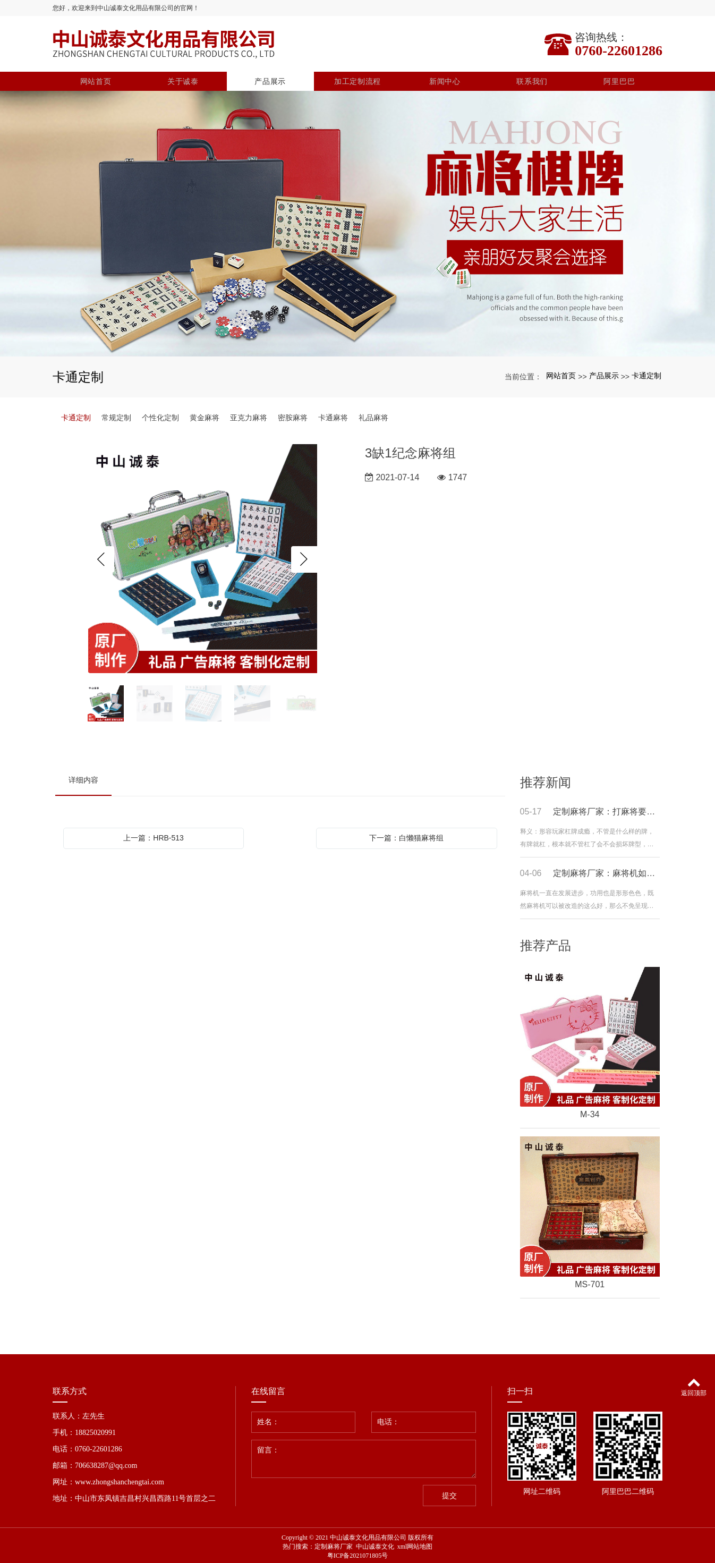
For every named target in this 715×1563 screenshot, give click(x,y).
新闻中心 (445, 78)
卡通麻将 (333, 415)
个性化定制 (160, 415)
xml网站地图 (415, 1544)
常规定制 (116, 415)
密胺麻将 (293, 415)
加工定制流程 (357, 78)
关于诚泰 (183, 78)
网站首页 (96, 78)
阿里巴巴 (619, 78)
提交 (449, 1493)
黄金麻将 (204, 415)
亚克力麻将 (248, 415)
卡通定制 (646, 373)
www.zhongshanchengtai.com (119, 1479)
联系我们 (532, 78)
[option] (203, 556)
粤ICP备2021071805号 (357, 1553)
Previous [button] (101, 556)
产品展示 (270, 78)
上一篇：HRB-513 (153, 835)
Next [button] (304, 556)
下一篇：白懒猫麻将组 (406, 835)
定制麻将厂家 (333, 1544)
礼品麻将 (373, 415)
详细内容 (83, 777)
